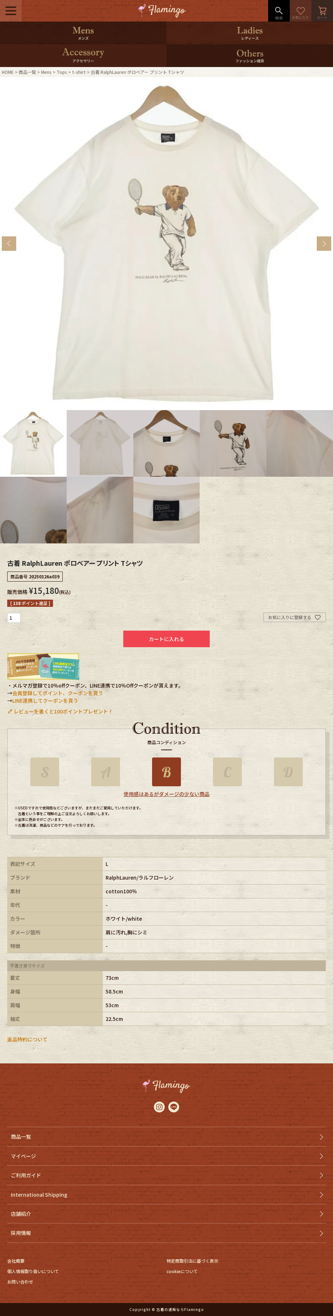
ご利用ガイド (26, 1175)
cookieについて (182, 1271)
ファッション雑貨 (249, 60)
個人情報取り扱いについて (33, 1271)
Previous (9, 243)
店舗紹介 (21, 1213)
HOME (8, 72)
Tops (62, 72)
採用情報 (21, 1232)
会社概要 (16, 1261)
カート (322, 11)
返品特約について (27, 1039)
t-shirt (79, 72)
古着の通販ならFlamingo (180, 1309)
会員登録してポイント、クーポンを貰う (57, 693)
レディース (250, 38)
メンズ (83, 38)
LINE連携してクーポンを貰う (45, 700)
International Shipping (39, 1194)
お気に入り (300, 11)
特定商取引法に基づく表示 (192, 1261)
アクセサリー (83, 60)
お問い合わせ (20, 1282)
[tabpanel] (166, 243)
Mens (46, 72)
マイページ (23, 1156)
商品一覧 (27, 72)
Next (324, 243)
